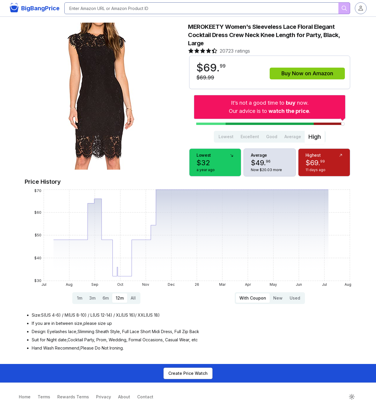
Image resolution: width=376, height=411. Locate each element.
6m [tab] (106, 297)
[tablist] (270, 137)
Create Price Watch (188, 373)
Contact (145, 396)
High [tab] (314, 136)
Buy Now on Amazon (307, 73)
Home (25, 396)
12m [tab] (120, 297)
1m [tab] (79, 297)
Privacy (103, 396)
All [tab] (133, 297)
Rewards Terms (73, 396)
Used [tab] (295, 297)
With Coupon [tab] (252, 297)
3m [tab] (92, 297)
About (124, 396)
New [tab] (278, 297)
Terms (44, 396)
